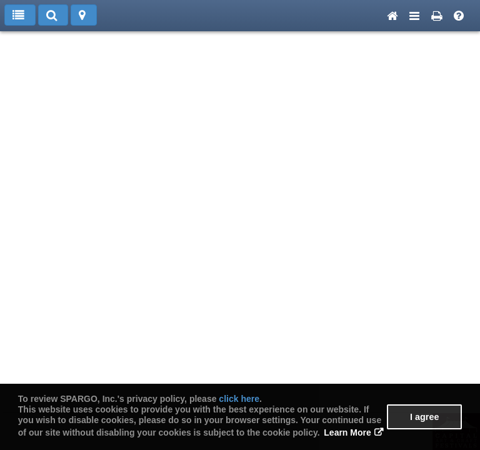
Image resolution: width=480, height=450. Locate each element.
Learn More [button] (347, 433)
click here (239, 399)
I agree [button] (424, 417)
